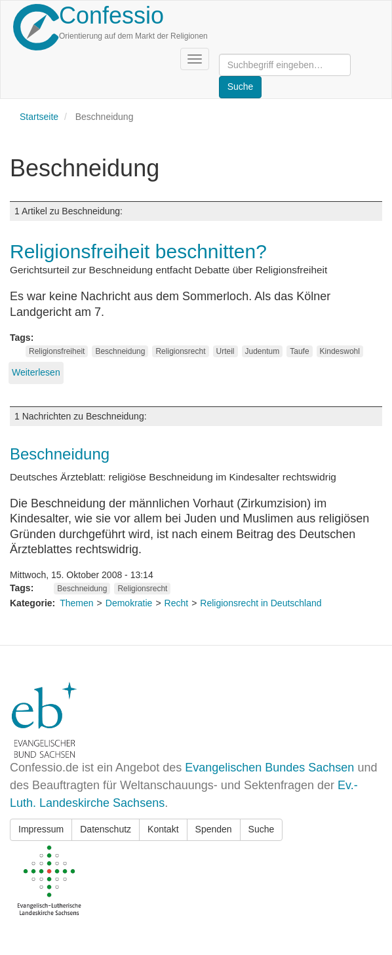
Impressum (41, 829)
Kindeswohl (340, 351)
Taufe (299, 351)
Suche (261, 829)
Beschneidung (120, 351)
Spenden (213, 829)
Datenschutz (105, 829)
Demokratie (129, 603)
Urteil (225, 351)
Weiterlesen (36, 372)
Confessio (111, 15)
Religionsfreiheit (57, 351)
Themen (76, 603)
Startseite (39, 116)
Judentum (262, 351)
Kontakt (162, 829)
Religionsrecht (180, 351)
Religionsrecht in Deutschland (260, 603)
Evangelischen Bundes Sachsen (269, 767)
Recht (177, 603)
